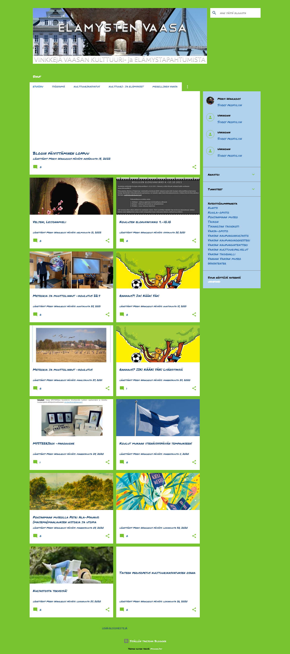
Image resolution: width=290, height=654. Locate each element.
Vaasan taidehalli (221, 254)
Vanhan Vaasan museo (224, 258)
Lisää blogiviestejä (114, 628)
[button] (194, 167)
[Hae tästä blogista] (239, 13)
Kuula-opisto (218, 212)
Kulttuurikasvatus (87, 86)
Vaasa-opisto (218, 231)
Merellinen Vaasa (164, 86)
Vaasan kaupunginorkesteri (229, 240)
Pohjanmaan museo (223, 217)
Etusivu (38, 86)
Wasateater (217, 263)
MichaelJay (156, 648)
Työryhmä (58, 86)
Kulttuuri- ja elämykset (126, 86)
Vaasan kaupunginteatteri (228, 244)
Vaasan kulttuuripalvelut (228, 249)
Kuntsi (213, 207)
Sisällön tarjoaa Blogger (145, 641)
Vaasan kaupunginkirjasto (228, 235)
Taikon (213, 221)
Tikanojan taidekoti (223, 226)
